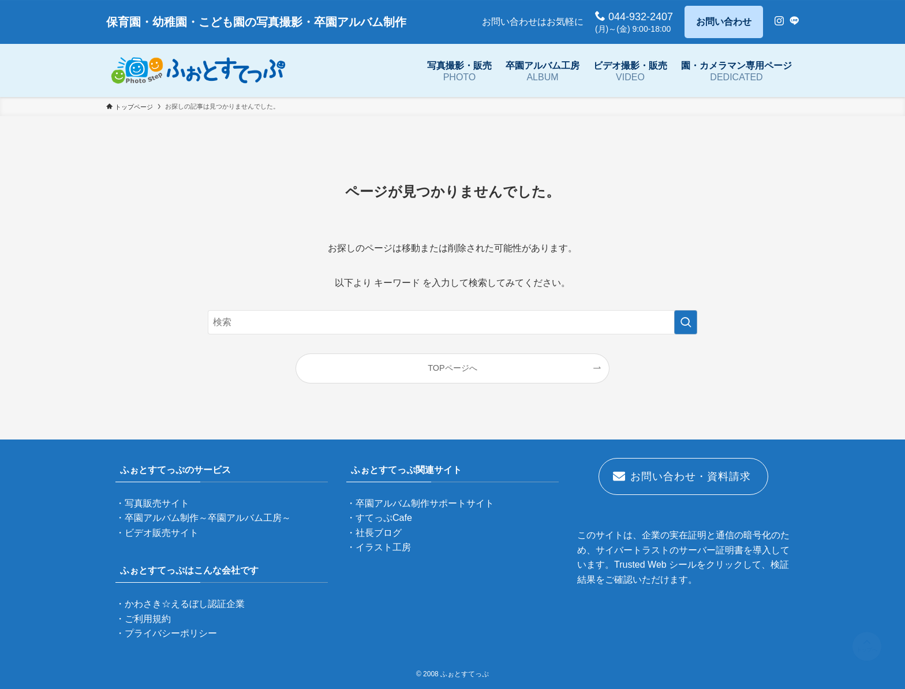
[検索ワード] (452, 322)
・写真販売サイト (152, 503)
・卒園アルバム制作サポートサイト (420, 503)
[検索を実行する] (685, 322)
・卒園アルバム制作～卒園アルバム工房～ (203, 518)
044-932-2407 (634, 16)
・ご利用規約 (143, 619)
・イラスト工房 (378, 547)
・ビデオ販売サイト (157, 533)
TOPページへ (452, 368)
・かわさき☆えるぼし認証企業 (180, 604)
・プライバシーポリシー (166, 633)
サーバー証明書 (711, 550)
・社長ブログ (374, 533)
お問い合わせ (723, 22)
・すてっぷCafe (379, 518)
